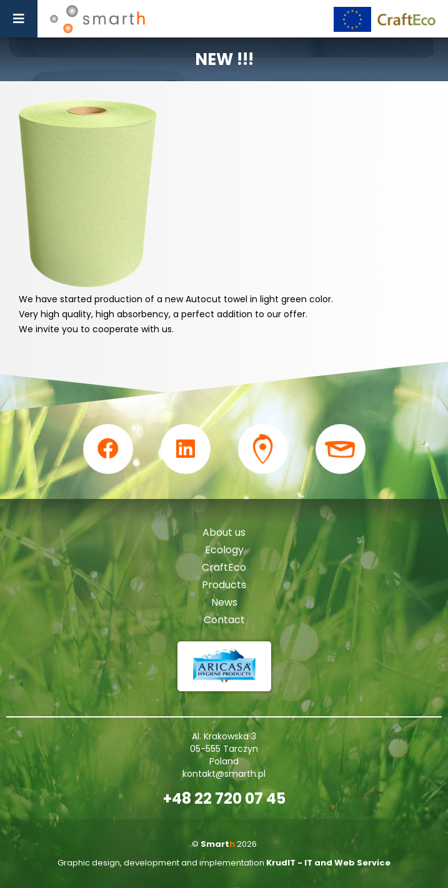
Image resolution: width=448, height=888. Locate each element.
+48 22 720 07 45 (224, 798)
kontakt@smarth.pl (224, 773)
